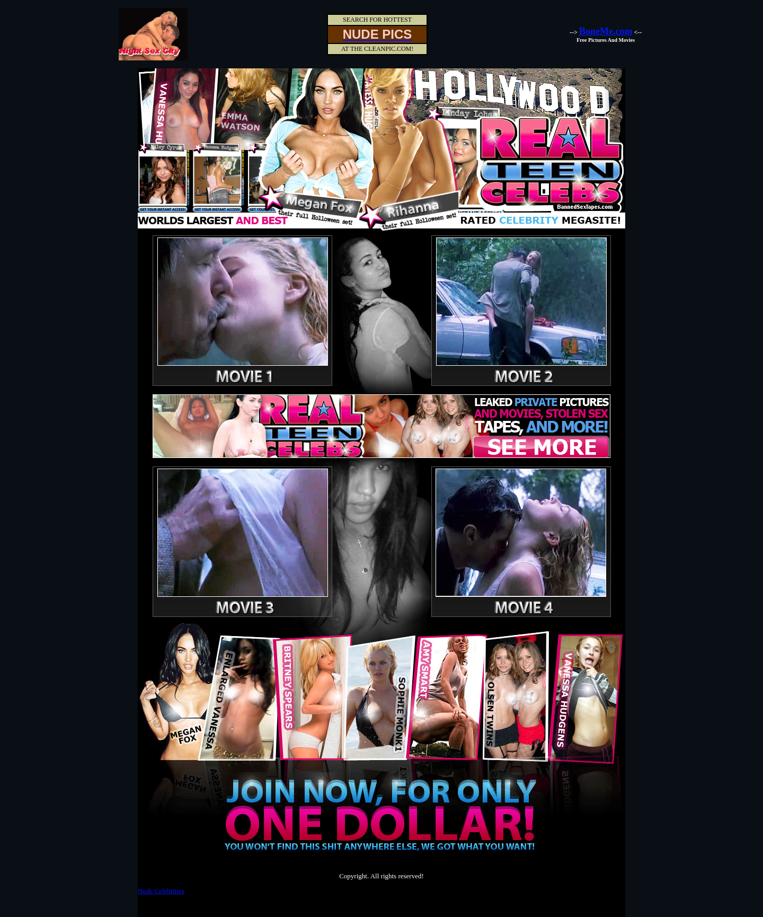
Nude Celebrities (161, 891)
